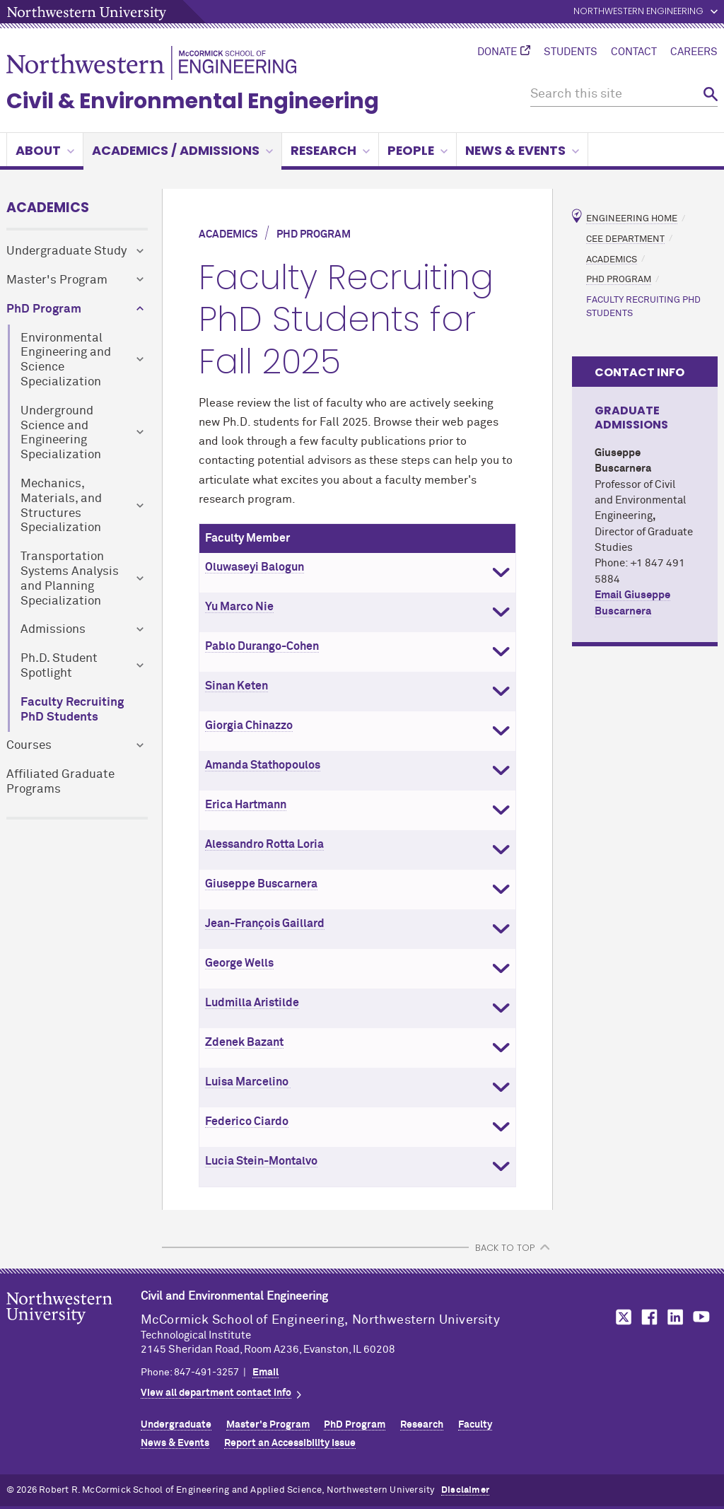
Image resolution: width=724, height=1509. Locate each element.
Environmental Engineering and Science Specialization (66, 360)
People (417, 150)
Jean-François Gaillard (265, 923)
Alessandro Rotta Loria (264, 844)
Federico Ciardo (246, 1121)
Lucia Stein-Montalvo (261, 1161)
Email (265, 1372)
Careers (694, 52)
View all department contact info (216, 1393)
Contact (634, 52)
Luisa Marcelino (248, 1082)
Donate (497, 52)
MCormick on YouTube (701, 1317)
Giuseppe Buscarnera (261, 884)
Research (330, 150)
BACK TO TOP (505, 1248)
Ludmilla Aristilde (252, 1002)
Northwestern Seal (73, 1330)
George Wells (239, 963)
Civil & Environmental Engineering (192, 101)
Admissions (53, 630)
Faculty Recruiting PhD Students (72, 710)
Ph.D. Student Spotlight (59, 666)
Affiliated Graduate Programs (60, 782)
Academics (47, 207)
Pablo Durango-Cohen (262, 646)
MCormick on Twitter (620, 1317)
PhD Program (43, 309)
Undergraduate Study (66, 251)
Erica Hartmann (245, 804)
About (45, 150)
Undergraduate (176, 1425)
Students (570, 52)
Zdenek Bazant (244, 1042)
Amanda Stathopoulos (262, 765)
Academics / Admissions (182, 150)
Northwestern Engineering (638, 11)
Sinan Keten (236, 686)
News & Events (522, 150)
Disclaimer (465, 1490)
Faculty (475, 1425)
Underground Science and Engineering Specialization (61, 433)
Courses (29, 746)
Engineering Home (631, 218)
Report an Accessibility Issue (290, 1443)
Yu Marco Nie (239, 606)
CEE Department (625, 238)
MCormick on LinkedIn (674, 1317)
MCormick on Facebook (647, 1317)
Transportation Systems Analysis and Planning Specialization (70, 579)
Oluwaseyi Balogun (254, 567)
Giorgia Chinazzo (249, 725)
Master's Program (56, 280)
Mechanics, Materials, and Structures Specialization (61, 506)
